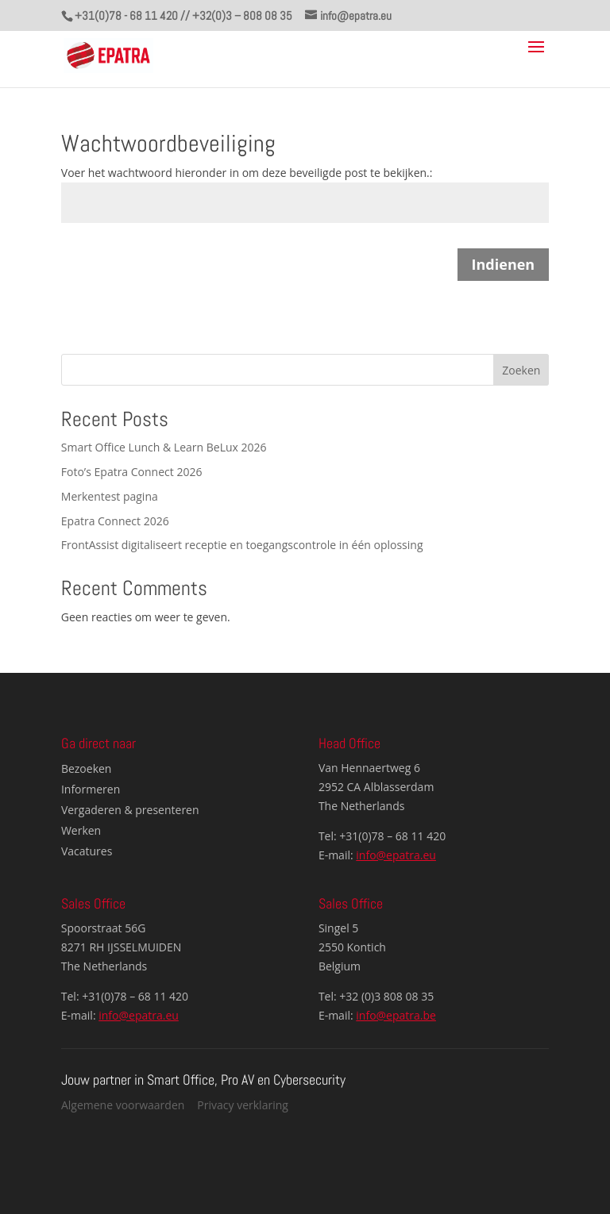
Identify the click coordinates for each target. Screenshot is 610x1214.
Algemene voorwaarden (122, 1104)
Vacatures (86, 851)
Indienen (503, 264)
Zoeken (521, 370)
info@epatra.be (396, 1015)
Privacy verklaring (242, 1104)
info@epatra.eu (396, 854)
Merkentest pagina (109, 496)
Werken (81, 830)
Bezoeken (86, 768)
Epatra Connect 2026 (115, 520)
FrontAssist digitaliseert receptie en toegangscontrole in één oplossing (242, 544)
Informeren (90, 789)
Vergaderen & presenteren (130, 809)
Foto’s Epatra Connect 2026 (132, 471)
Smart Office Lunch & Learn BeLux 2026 (164, 447)
